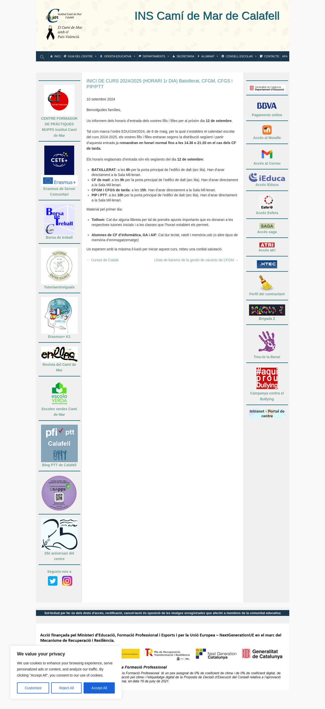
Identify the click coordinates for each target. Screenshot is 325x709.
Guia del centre (82, 56)
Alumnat (210, 56)
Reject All (66, 688)
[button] (42, 58)
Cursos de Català (103, 260)
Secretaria (185, 56)
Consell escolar (241, 56)
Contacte (271, 56)
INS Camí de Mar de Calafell (185, 15)
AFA (285, 56)
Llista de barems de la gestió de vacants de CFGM (196, 260)
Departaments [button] (156, 56)
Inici (57, 56)
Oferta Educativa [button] (120, 56)
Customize (33, 688)
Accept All (99, 688)
